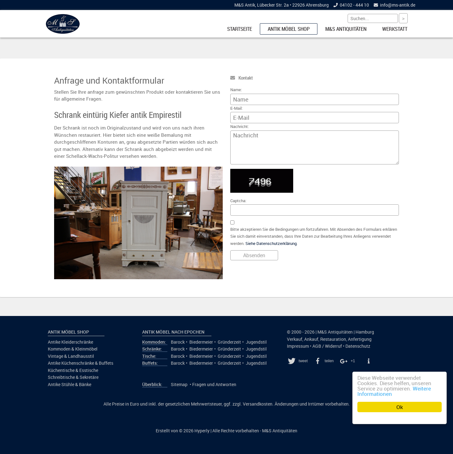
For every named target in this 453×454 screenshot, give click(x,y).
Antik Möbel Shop (289, 28)
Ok (399, 407)
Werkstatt (394, 28)
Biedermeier (201, 342)
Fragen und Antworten (214, 384)
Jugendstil (256, 342)
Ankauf (311, 339)
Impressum (298, 346)
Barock (178, 342)
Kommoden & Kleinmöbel (73, 349)
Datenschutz (357, 346)
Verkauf (294, 339)
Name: (236, 89)
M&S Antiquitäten (345, 28)
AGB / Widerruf (327, 346)
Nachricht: (239, 126)
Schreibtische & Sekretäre (73, 377)
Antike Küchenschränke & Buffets (80, 363)
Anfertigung (360, 339)
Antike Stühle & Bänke (69, 384)
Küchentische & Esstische (73, 370)
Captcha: (238, 200)
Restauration (333, 339)
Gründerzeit (229, 342)
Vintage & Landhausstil (71, 356)
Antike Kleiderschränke (70, 342)
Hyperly (202, 431)
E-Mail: (236, 108)
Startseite (239, 28)
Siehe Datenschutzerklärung (271, 243)
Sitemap (179, 384)
